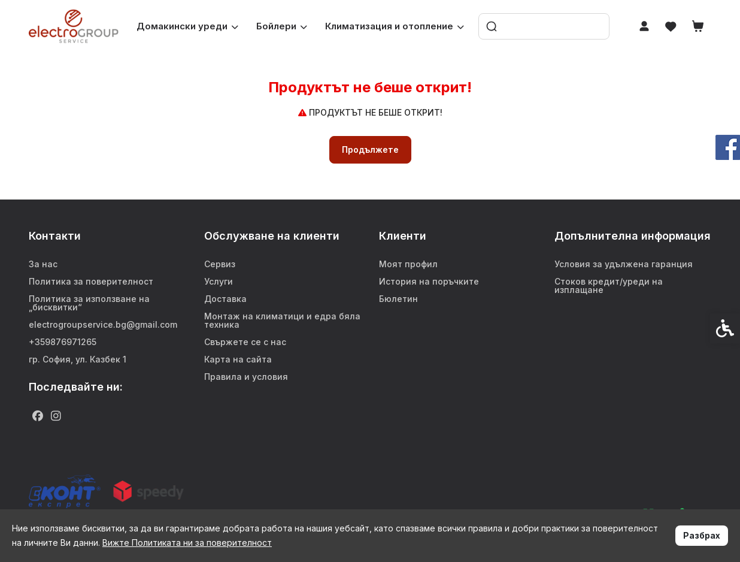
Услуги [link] (218, 281)
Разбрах (701, 535)
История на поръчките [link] (429, 281)
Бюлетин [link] (398, 299)
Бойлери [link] (281, 26)
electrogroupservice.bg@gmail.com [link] (103, 324)
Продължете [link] (370, 149)
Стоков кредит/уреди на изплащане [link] (608, 285)
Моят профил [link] (408, 264)
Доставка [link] (225, 299)
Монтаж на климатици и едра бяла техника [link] (282, 320)
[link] (74, 26)
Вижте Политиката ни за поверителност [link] (187, 542)
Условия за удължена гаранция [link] (623, 264)
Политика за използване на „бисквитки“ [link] (89, 303)
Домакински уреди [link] (187, 26)
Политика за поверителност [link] (91, 281)
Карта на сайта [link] (238, 359)
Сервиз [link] (219, 264)
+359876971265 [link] (62, 342)
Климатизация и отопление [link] (394, 26)
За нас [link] (43, 264)
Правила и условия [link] (246, 376)
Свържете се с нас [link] (245, 342)
